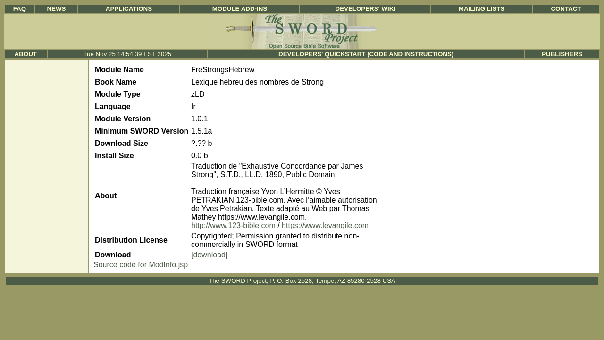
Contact (566, 8)
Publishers (562, 54)
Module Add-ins (240, 8)
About (26, 54)
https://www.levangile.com (325, 225)
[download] (209, 255)
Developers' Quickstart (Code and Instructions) (365, 54)
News (56, 8)
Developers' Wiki (366, 8)
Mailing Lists (482, 8)
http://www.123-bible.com (233, 225)
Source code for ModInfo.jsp (140, 265)
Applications (129, 8)
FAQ (19, 8)
